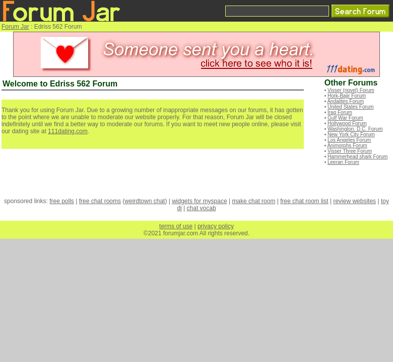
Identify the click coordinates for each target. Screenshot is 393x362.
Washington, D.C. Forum (355, 129)
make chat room (253, 201)
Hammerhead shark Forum (357, 156)
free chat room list (304, 201)
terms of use (175, 226)
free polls (61, 201)
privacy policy (216, 226)
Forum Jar (15, 26)
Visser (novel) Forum (351, 90)
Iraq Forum (340, 112)
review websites (354, 201)
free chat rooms (100, 201)
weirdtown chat (144, 201)
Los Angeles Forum (349, 140)
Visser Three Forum (350, 151)
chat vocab (201, 208)
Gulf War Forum (345, 118)
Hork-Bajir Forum (347, 96)
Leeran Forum (343, 162)
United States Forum (351, 107)
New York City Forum (351, 134)
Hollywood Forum (347, 123)
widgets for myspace (199, 201)
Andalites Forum (345, 101)
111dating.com (68, 131)
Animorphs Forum (347, 145)
